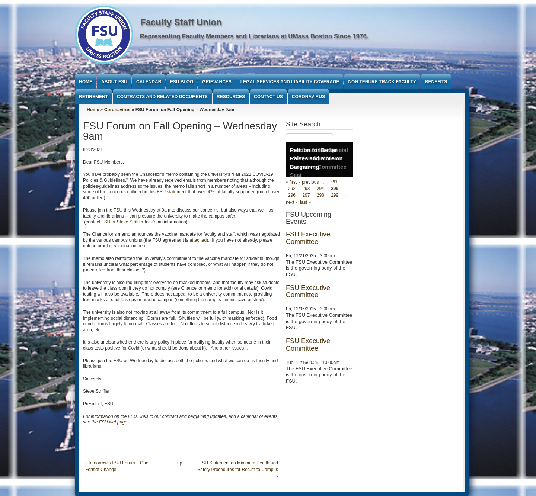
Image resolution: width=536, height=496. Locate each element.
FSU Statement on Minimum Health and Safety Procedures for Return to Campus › (237, 469)
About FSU (114, 81)
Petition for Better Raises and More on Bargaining (316, 158)
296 (292, 195)
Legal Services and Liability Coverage (289, 81)
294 (320, 188)
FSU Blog (181, 81)
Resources (231, 96)
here (142, 245)
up (179, 463)
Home (85, 81)
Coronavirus (308, 96)
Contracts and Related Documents (162, 96)
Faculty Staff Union (181, 22)
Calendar (148, 81)
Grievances (216, 81)
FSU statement (171, 191)
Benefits (436, 81)
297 (306, 195)
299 (334, 195)
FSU (106, 222)
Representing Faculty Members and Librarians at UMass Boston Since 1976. (254, 36)
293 (306, 188)
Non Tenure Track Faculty (382, 81)
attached (198, 240)
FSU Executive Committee (308, 238)
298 (320, 195)
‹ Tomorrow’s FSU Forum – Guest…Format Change (120, 466)
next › (291, 202)
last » (305, 202)
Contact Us (268, 96)
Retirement (93, 96)
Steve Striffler (130, 222)
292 (292, 188)
